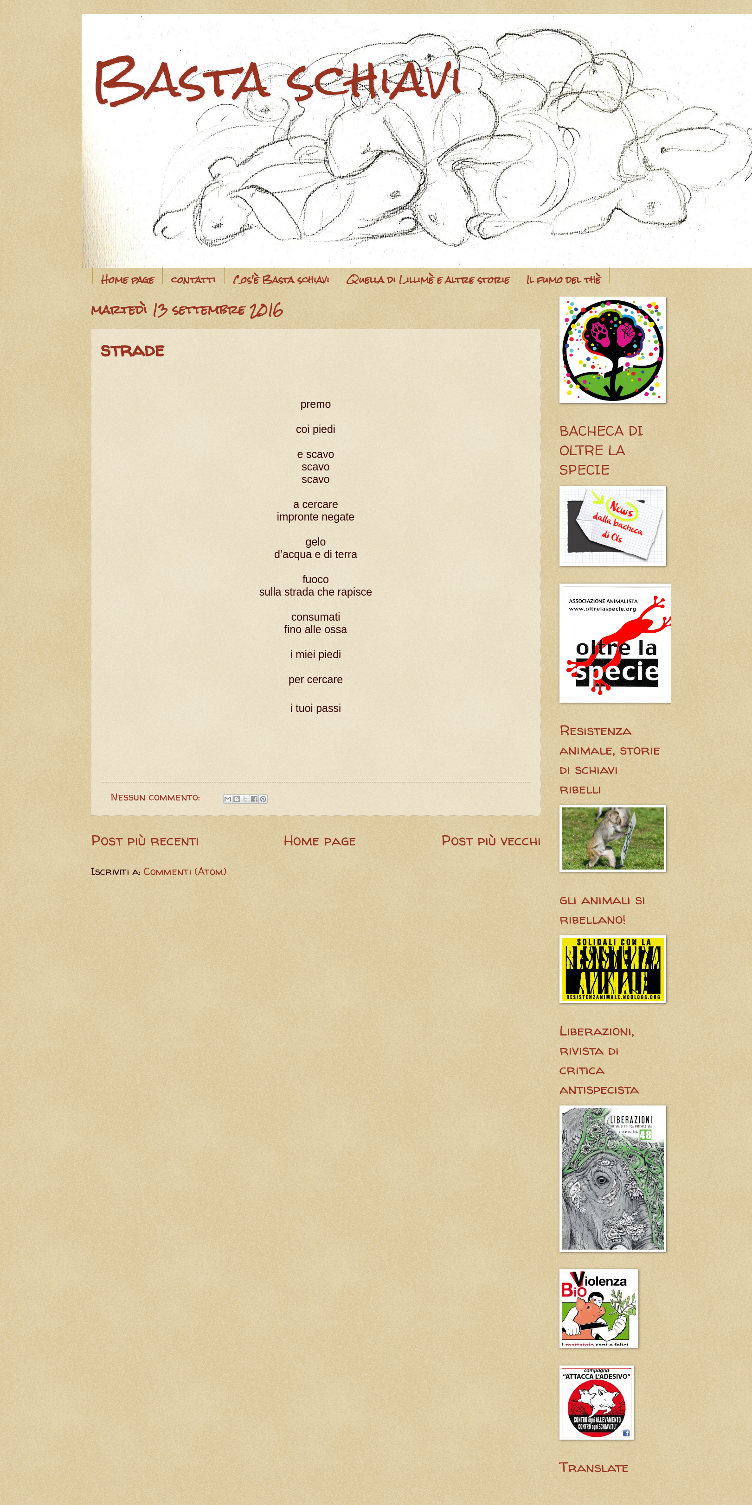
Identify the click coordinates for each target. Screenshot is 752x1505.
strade (132, 349)
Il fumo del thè (564, 280)
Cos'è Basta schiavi (281, 280)
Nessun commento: (157, 797)
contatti (193, 280)
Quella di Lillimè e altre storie (428, 280)
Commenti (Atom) (185, 871)
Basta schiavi (277, 79)
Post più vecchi (491, 840)
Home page (127, 280)
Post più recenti (145, 840)
